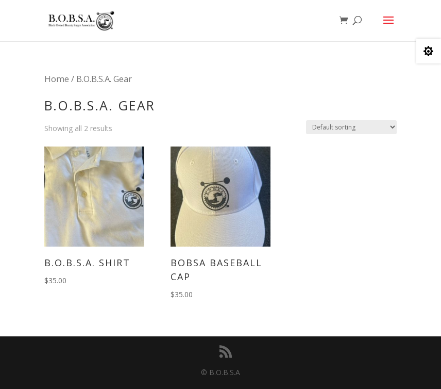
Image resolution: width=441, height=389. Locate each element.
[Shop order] (351, 127)
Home (56, 79)
